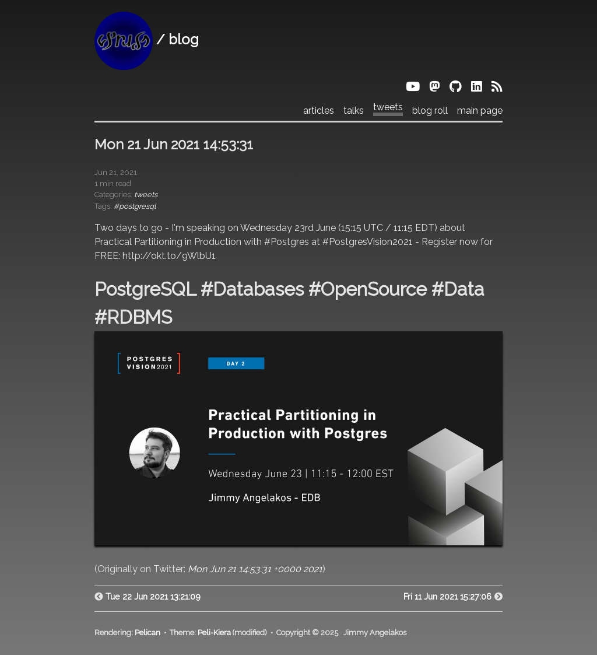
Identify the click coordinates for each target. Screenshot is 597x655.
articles (318, 111)
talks (353, 111)
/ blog (146, 39)
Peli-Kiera (214, 632)
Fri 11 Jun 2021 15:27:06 (447, 596)
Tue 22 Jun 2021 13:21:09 (153, 596)
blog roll (430, 111)
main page (480, 111)
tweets (388, 107)
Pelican (147, 632)
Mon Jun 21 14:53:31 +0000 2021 (255, 569)
